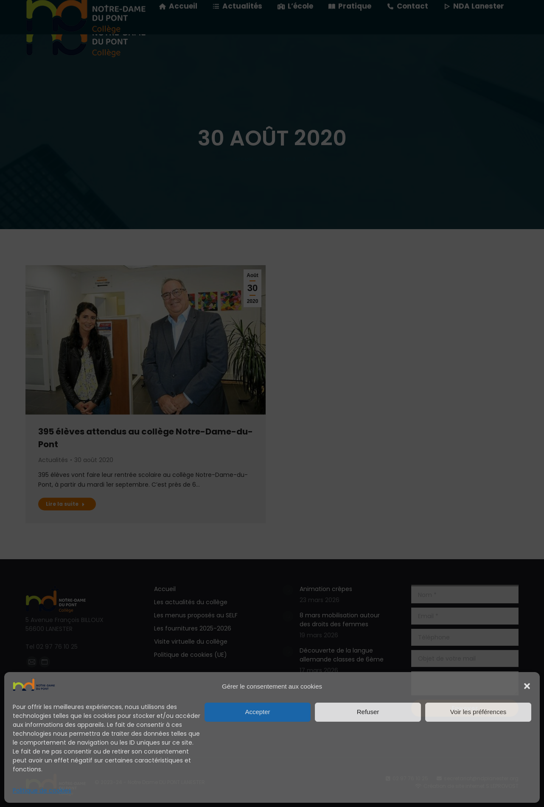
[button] (527, 686)
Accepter (257, 711)
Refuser (368, 711)
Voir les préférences (478, 711)
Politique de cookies (42, 790)
